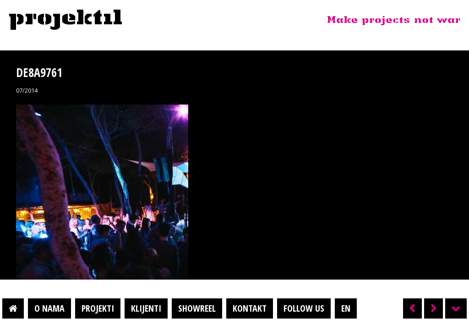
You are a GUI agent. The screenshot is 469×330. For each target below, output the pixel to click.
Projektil (65, 20)
